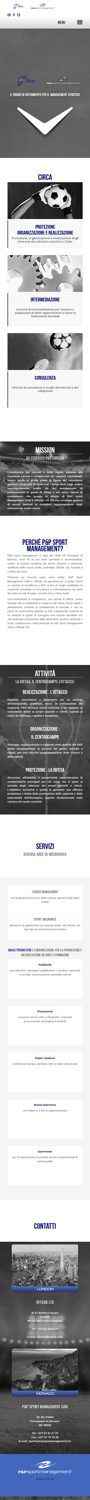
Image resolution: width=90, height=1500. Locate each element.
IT (14, 15)
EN (9, 15)
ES (18, 15)
